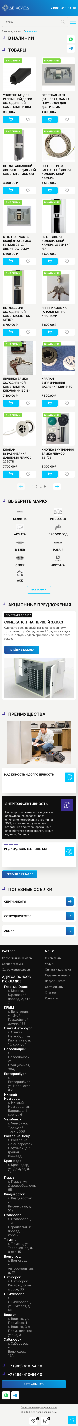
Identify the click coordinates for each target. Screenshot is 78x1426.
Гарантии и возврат (58, 975)
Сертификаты (54, 986)
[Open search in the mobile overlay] (35, 22)
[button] (11, 119)
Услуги (49, 964)
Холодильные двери (16, 969)
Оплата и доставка (58, 969)
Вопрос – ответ (55, 981)
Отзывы (50, 992)
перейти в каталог (22, 649)
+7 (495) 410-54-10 (25, 1374)
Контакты (51, 998)
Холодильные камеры (17, 958)
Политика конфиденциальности (39, 1407)
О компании (53, 958)
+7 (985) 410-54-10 (62, 8)
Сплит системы (12, 964)
